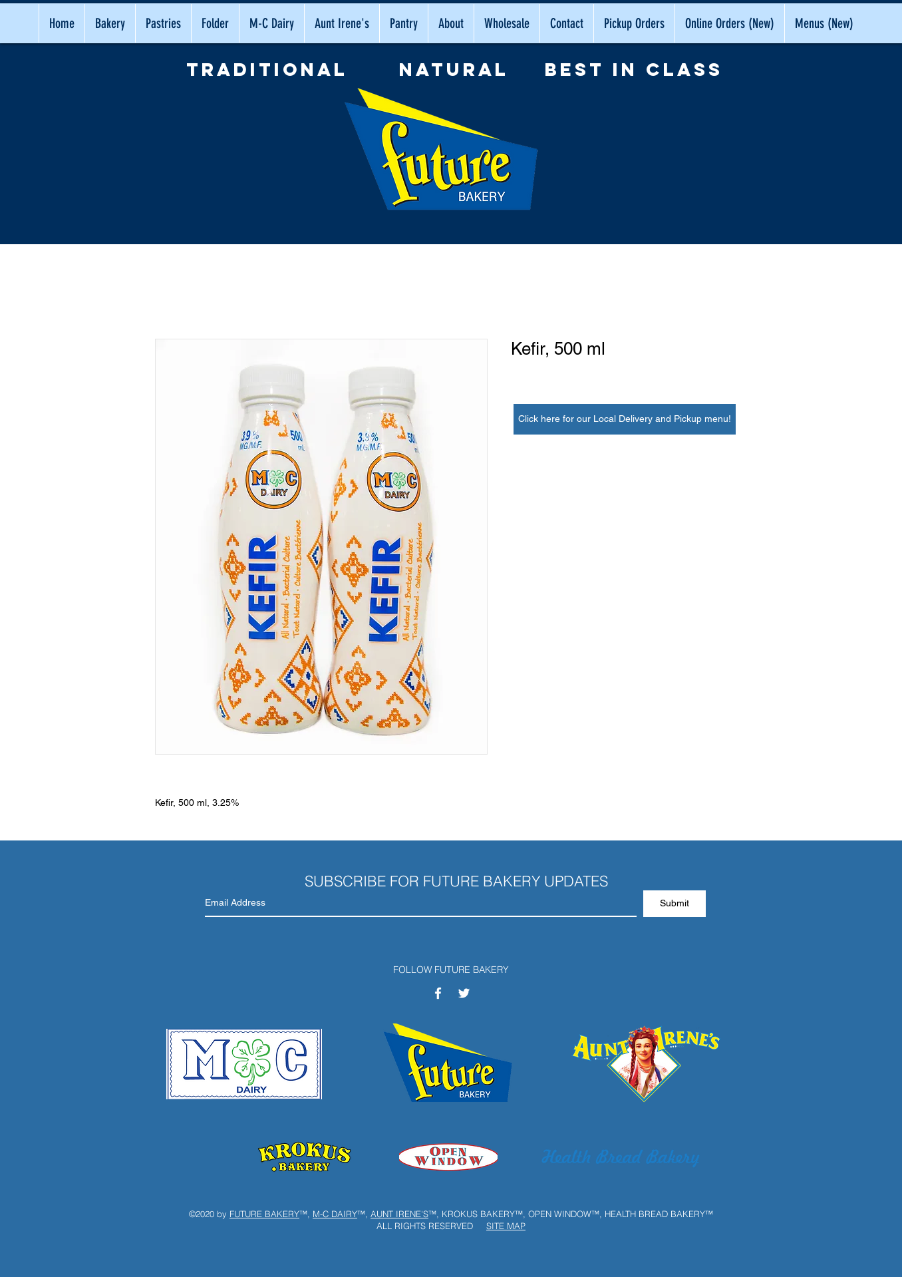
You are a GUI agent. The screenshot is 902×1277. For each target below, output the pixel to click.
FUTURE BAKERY (264, 1213)
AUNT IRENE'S (399, 1213)
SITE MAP (506, 1225)
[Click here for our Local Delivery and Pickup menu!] (625, 419)
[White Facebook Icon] (438, 993)
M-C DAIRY (335, 1213)
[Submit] (674, 903)
